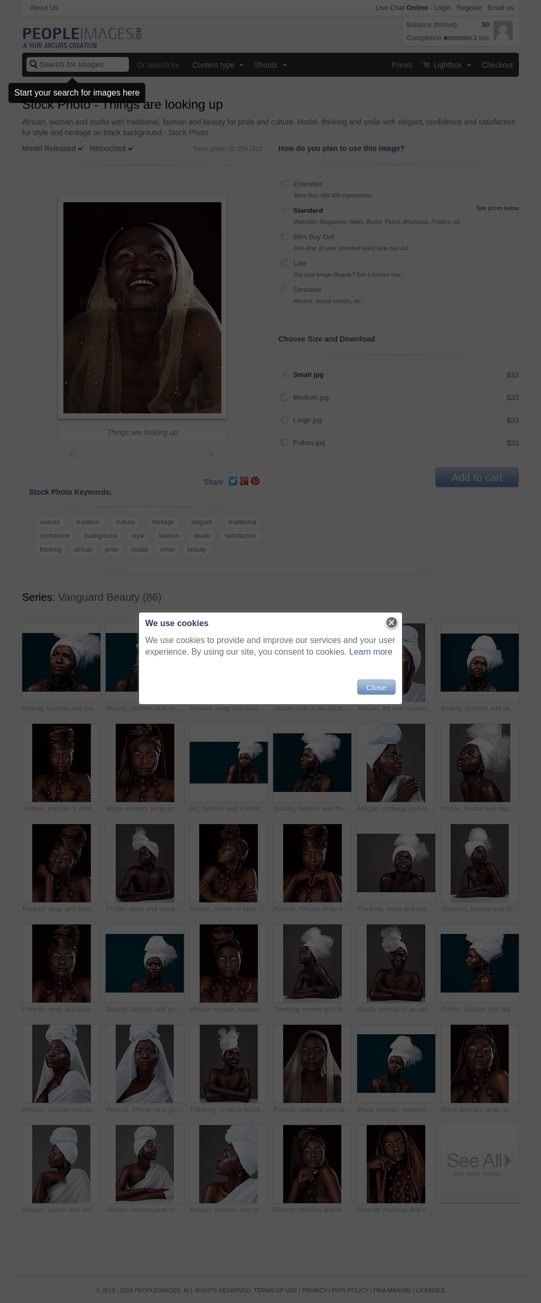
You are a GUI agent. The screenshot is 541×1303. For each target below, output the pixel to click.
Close (376, 687)
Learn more (371, 651)
